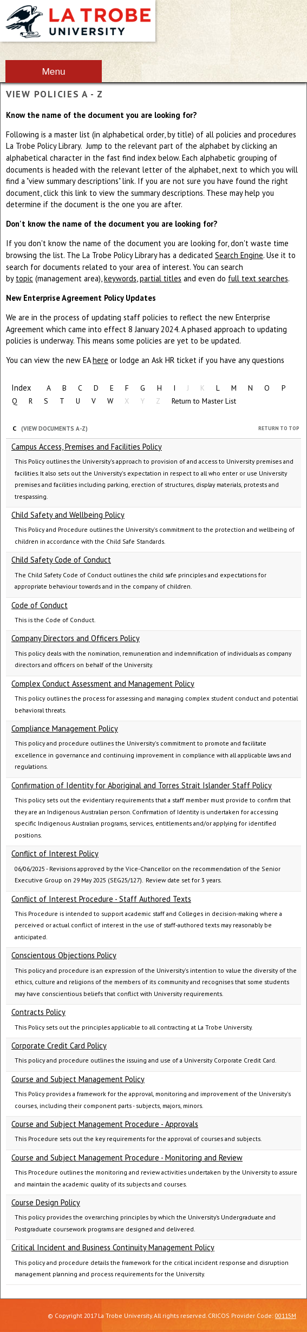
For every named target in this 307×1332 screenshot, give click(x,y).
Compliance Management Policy (64, 728)
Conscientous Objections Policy (63, 955)
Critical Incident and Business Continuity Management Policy (112, 1247)
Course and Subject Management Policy (78, 1079)
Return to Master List (204, 401)
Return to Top (278, 428)
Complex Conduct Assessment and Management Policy (102, 683)
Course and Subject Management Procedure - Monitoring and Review (127, 1157)
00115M (285, 1315)
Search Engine (239, 255)
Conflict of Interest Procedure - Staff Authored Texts (101, 899)
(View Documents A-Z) (54, 428)
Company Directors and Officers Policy (75, 638)
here (100, 360)
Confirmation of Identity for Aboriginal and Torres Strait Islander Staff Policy (141, 785)
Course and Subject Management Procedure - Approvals (104, 1124)
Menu (53, 71)
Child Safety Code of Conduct (61, 560)
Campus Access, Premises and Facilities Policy (86, 446)
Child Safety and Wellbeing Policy (68, 515)
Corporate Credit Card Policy (59, 1045)
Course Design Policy (45, 1202)
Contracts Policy (38, 1012)
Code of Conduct (39, 605)
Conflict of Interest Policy (55, 853)
